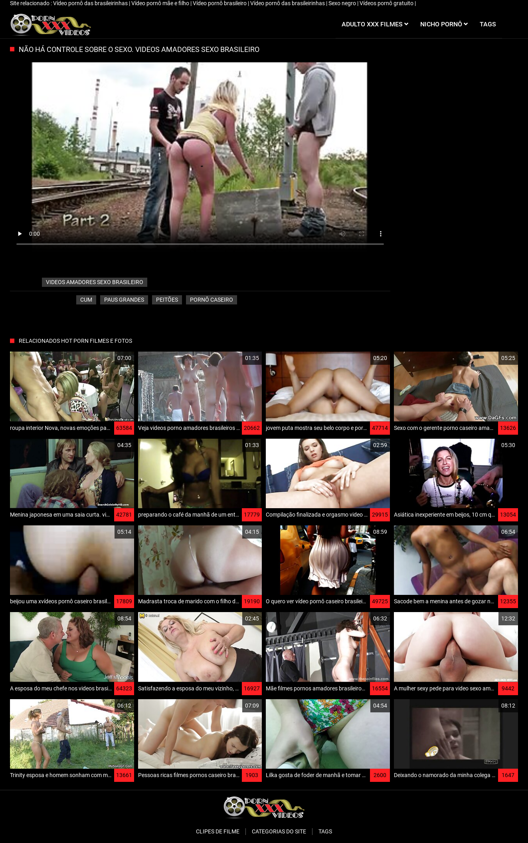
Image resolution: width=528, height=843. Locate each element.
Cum (86, 299)
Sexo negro (342, 3)
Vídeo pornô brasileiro (220, 3)
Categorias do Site (279, 831)
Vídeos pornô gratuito (387, 3)
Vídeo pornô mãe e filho (160, 3)
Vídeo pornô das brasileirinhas (91, 3)
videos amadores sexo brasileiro (94, 282)
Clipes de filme (217, 831)
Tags (325, 831)
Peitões (167, 299)
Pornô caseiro (211, 299)
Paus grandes (124, 299)
